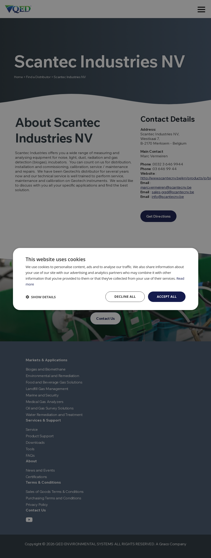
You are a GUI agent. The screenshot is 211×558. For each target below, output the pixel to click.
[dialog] (105, 279)
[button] (41, 296)
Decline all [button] (125, 296)
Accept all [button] (166, 296)
